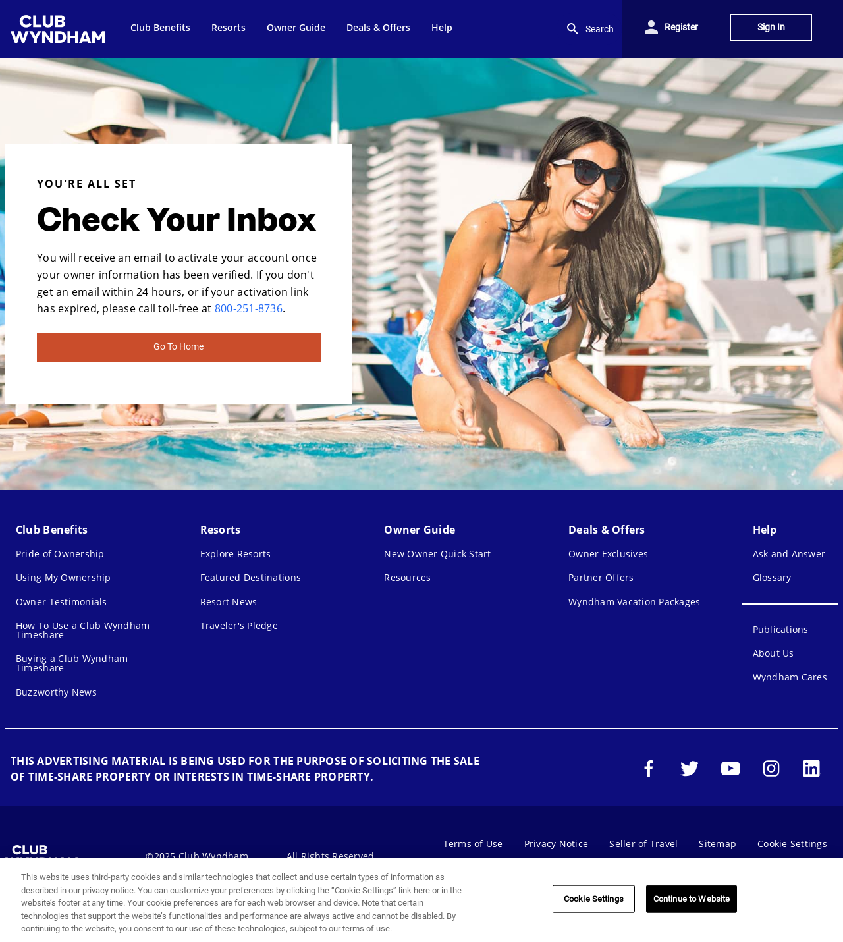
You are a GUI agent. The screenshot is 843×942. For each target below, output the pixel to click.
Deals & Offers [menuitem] (378, 27)
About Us (773, 653)
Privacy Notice (556, 843)
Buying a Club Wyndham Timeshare (72, 663)
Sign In (771, 27)
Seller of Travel (643, 843)
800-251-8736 (249, 308)
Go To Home (178, 346)
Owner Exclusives (608, 553)
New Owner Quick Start (437, 553)
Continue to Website (691, 899)
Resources (407, 577)
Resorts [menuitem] (228, 27)
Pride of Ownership (60, 553)
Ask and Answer (789, 553)
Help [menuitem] (441, 27)
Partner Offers (601, 577)
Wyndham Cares (790, 677)
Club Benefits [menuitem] (160, 27)
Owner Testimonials (61, 602)
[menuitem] (60, 29)
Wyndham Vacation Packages (634, 602)
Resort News (229, 602)
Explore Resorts (235, 553)
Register (681, 27)
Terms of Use (473, 843)
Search (589, 29)
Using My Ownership (63, 577)
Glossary (772, 577)
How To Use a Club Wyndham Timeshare (83, 630)
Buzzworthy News (56, 692)
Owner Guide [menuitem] (296, 27)
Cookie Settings (792, 843)
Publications (781, 629)
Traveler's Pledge (239, 625)
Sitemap (717, 843)
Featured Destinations (250, 577)
